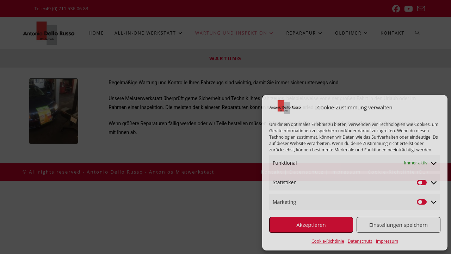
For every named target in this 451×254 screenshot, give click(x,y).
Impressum (387, 241)
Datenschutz (360, 241)
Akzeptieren (311, 224)
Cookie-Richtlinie (327, 241)
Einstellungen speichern (398, 224)
